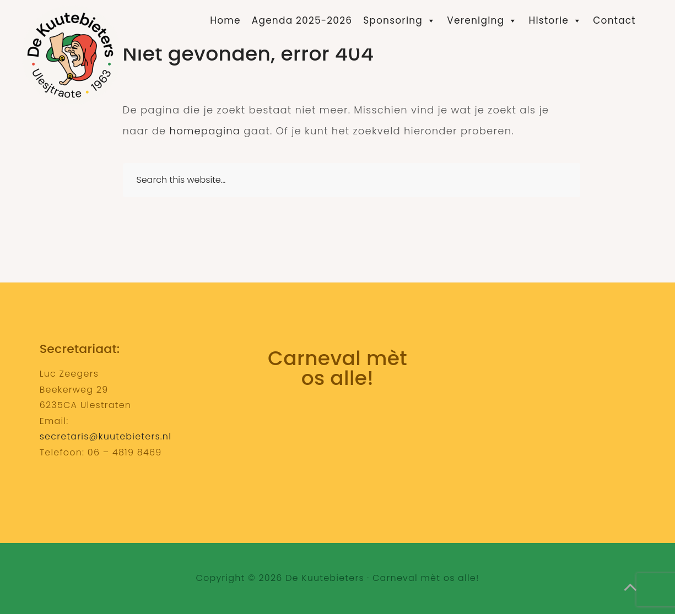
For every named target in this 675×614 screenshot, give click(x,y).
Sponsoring (399, 20)
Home (225, 20)
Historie (555, 20)
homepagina (205, 131)
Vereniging (482, 20)
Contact (614, 20)
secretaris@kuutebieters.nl (105, 436)
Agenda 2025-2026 (302, 20)
